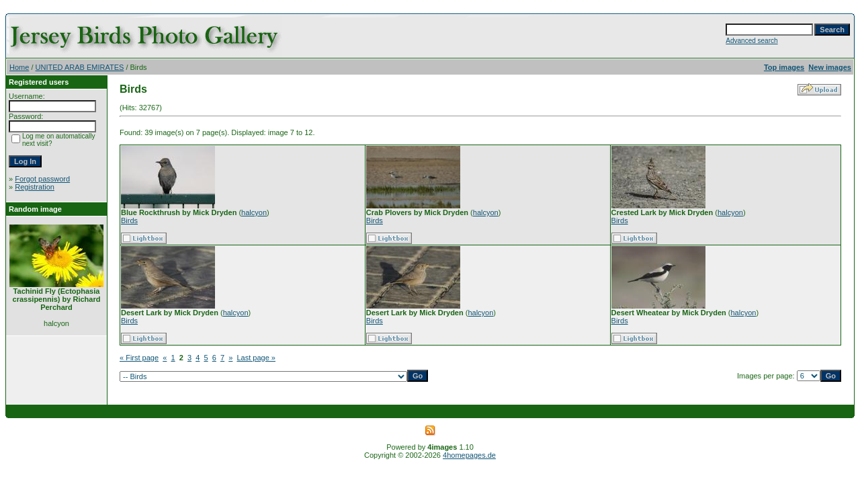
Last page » (255, 358)
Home (19, 67)
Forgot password (42, 179)
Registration (34, 187)
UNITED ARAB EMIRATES (80, 67)
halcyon (254, 212)
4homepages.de (469, 455)
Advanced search (751, 40)
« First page (139, 358)
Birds (129, 220)
